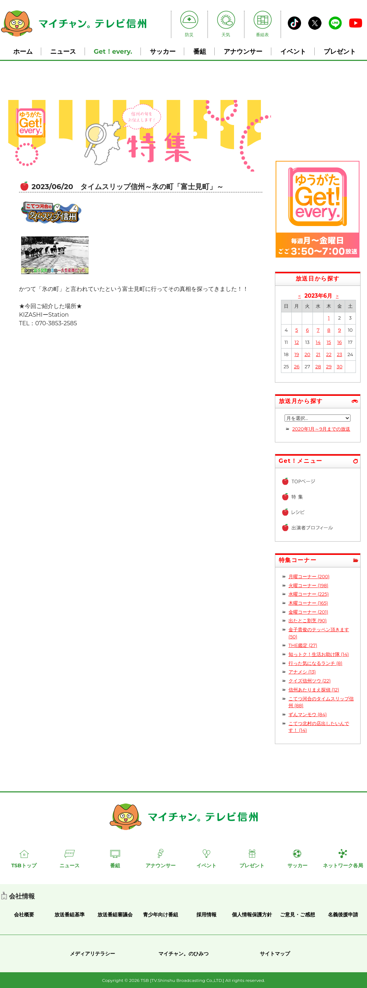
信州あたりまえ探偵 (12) (314, 689)
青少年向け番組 (160, 914)
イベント (293, 51)
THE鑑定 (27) (303, 645)
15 (329, 342)
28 (318, 366)
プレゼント (340, 51)
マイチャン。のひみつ (183, 953)
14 (318, 342)
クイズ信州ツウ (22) (310, 681)
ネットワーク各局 (343, 865)
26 (296, 366)
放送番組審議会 (115, 914)
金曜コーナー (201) (308, 612)
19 (296, 354)
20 (307, 354)
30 (339, 366)
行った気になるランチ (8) (315, 663)
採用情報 (206, 914)
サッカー (163, 51)
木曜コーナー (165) (308, 603)
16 (339, 342)
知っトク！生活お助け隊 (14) (319, 654)
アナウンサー (243, 51)
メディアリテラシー (92, 953)
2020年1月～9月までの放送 (321, 429)
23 (339, 354)
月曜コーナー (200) (309, 576)
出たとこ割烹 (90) (308, 620)
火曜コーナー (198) (308, 585)
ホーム (23, 51)
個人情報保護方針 (252, 914)
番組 (199, 51)
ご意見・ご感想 (297, 914)
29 (329, 366)
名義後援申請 (343, 914)
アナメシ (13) (302, 672)
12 (297, 342)
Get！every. (113, 51)
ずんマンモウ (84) (308, 714)
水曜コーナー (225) (309, 594)
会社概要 (24, 914)
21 (318, 354)
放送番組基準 (69, 914)
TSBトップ (23, 865)
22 (329, 354)
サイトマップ (275, 953)
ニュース (63, 51)
